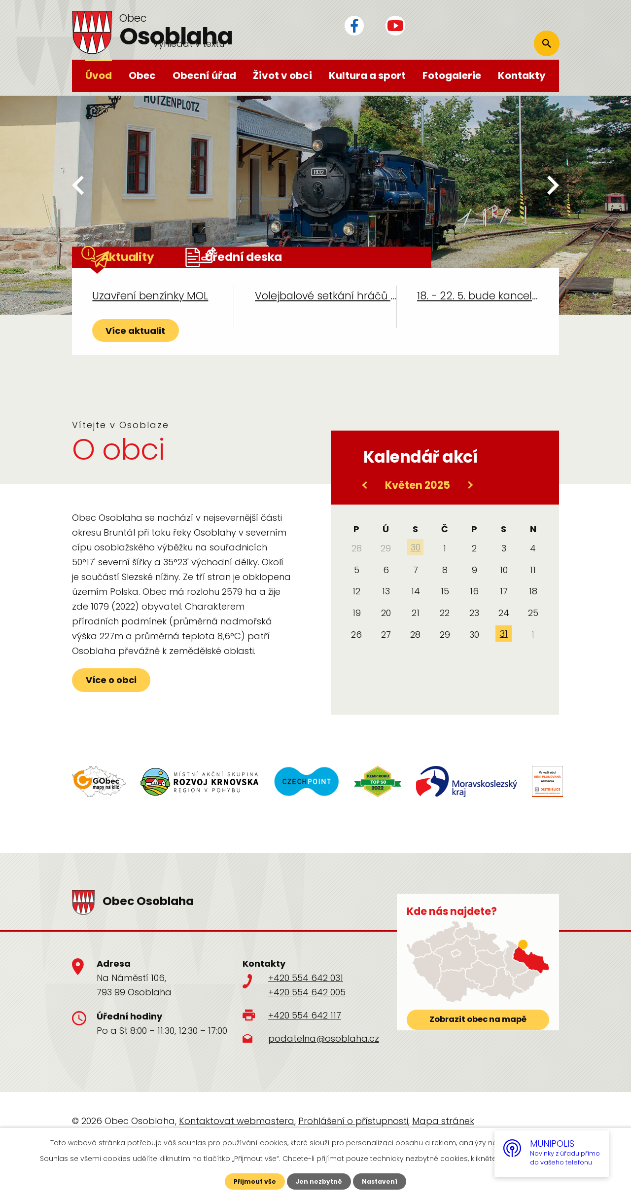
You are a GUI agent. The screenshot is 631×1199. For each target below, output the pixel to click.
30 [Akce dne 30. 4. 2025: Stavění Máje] (416, 583)
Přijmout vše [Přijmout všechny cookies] (250, 1181)
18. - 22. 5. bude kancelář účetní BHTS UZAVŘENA (478, 318)
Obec (142, 75)
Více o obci (136, 727)
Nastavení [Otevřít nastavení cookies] (384, 1181)
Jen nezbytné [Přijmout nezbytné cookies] (319, 1181)
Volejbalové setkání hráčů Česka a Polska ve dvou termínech (326, 318)
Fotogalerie (451, 75)
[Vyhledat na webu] (493, 28)
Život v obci (282, 75)
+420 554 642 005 (307, 1028)
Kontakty (522, 75)
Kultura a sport (367, 75)
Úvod (98, 75)
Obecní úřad (204, 75)
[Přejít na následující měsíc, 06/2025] (470, 521)
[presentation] (78, 187)
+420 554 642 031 (305, 1014)
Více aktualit (156, 364)
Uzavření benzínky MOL (150, 318)
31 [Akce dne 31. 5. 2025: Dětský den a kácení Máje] (504, 669)
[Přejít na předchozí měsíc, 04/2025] (365, 521)
